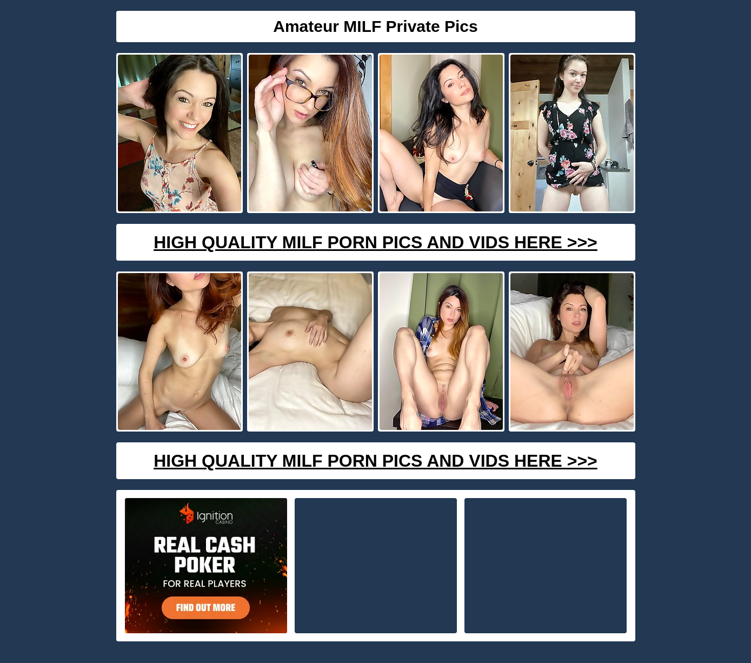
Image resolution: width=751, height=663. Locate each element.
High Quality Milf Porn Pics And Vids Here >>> (375, 242)
